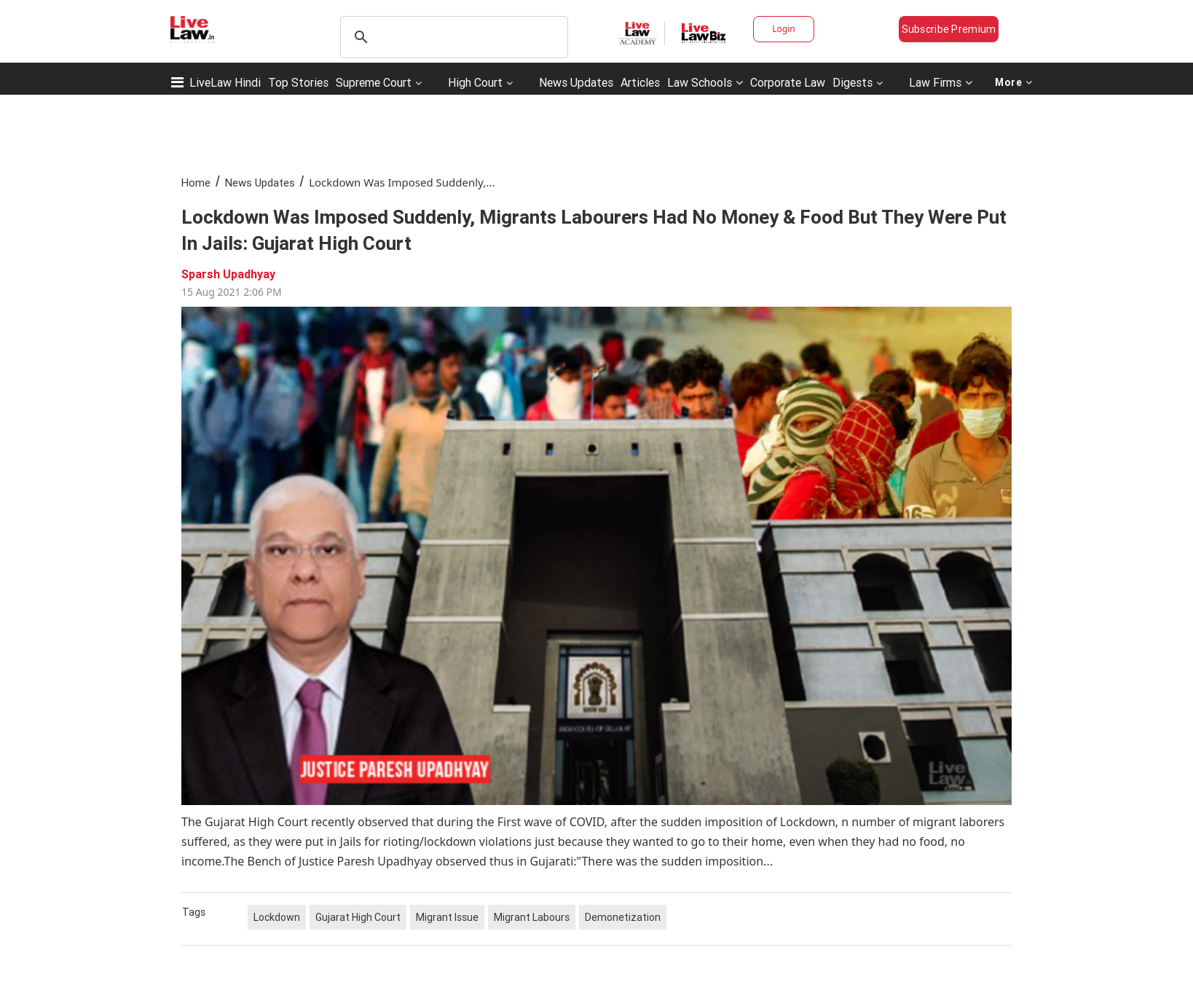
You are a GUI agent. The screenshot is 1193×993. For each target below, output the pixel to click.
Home (195, 182)
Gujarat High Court (358, 917)
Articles (640, 82)
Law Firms (940, 82)
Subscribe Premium (949, 29)
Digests (852, 82)
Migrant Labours (532, 917)
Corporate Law (787, 82)
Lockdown (276, 917)
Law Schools (705, 82)
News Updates (576, 82)
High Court (475, 82)
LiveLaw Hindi (225, 82)
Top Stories (298, 82)
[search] (452, 37)
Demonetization (623, 917)
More (1014, 82)
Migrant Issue (447, 917)
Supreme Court (374, 82)
